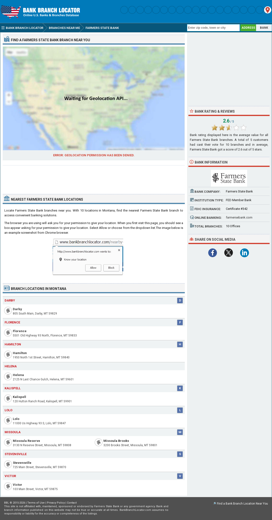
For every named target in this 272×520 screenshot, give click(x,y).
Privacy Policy (56, 502)
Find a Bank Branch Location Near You (242, 503)
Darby (17, 309)
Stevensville (22, 463)
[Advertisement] (94, 178)
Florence (20, 331)
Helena (18, 375)
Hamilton (20, 353)
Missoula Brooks (116, 441)
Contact (72, 502)
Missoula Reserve (26, 441)
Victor (17, 484)
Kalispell (19, 397)
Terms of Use (36, 502)
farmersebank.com (239, 217)
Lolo (16, 419)
